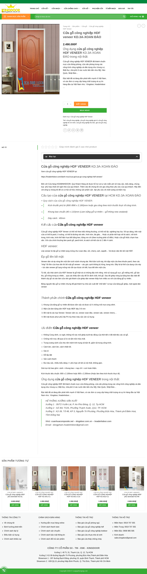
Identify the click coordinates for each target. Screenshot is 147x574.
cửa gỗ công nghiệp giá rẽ (89, 120)
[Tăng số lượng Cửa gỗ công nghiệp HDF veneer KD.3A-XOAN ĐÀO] (70, 104)
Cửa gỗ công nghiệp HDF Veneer (82, 117)
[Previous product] (143, 26)
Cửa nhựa (56, 8)
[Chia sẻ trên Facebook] (65, 130)
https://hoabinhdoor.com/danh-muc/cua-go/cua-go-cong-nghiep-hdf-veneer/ (71, 177)
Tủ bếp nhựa (111, 8)
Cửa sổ (86, 8)
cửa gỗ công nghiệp (72, 120)
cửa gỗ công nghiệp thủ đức (85, 123)
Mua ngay (85, 110)
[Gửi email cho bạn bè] (73, 130)
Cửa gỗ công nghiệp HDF (51, 384)
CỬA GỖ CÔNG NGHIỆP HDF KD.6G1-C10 (73, 496)
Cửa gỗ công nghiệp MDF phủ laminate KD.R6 (131, 496)
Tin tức (130, 8)
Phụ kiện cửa (97, 8)
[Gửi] (124, 17)
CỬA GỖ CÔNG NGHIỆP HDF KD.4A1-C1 (44, 496)
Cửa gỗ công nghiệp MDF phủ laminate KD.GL (15, 496)
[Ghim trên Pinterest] (77, 130)
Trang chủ (34, 8)
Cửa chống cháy (72, 8)
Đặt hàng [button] (15, 505)
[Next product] (139, 26)
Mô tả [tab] (4, 147)
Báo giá (121, 8)
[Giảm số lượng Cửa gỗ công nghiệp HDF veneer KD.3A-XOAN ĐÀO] (64, 104)
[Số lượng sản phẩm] (67, 104)
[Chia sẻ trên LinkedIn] (81, 130)
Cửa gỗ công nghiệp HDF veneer (80, 224)
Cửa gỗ (45, 8)
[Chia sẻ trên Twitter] (69, 130)
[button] (16, 16)
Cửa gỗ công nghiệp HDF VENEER (77, 61)
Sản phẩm (75, 26)
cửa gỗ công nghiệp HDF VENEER (81, 195)
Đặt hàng (81, 104)
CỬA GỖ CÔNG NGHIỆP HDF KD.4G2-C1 (102, 496)
